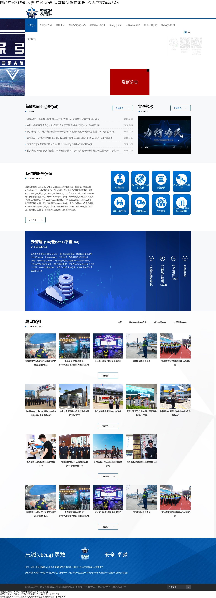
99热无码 (61, 597)
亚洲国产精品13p (50, 597)
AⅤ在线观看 (21, 597)
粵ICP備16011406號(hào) (86, 587)
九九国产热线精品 (34, 597)
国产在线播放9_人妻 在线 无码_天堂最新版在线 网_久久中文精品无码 (59, 2)
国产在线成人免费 (7, 597)
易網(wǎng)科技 (119, 587)
